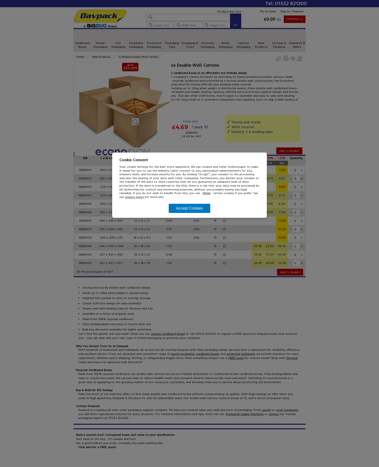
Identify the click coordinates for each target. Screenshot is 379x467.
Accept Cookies (189, 208)
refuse (207, 193)
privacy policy (135, 197)
